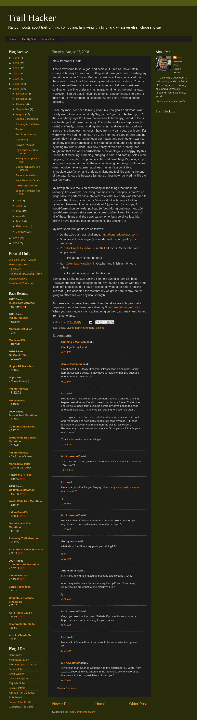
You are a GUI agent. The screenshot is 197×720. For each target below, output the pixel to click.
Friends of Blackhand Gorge (25, 273)
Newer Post (62, 704)
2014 (16, 57)
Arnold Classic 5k (20, 635)
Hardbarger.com (18, 264)
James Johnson (18, 669)
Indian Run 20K (18, 317)
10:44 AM (66, 444)
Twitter (19, 129)
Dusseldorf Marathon (22, 302)
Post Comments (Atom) (82, 711)
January (21, 231)
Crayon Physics (25, 144)
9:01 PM (66, 381)
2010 (16, 78)
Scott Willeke (16, 673)
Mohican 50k (17, 400)
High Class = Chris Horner (27, 152)
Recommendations (27, 175)
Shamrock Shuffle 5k (22, 624)
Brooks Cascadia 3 (27, 118)
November (22, 98)
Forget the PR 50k (20, 474)
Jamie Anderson (71, 364)
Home (12, 39)
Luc (63, 393)
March (20, 221)
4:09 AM (66, 599)
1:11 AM (66, 558)
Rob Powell (15, 697)
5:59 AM (66, 650)
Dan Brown (15, 655)
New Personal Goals (28, 180)
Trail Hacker (32, 17)
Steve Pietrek (17, 687)
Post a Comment (67, 688)
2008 (16, 89)
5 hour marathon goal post (122, 307)
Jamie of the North (20, 702)
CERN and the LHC (27, 185)
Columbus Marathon (79, 263)
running (89, 327)
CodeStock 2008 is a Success (28, 168)
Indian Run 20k (18, 575)
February (22, 226)
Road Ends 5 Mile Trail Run (26, 549)
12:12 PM (67, 470)
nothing (79, 327)
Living (70, 327)
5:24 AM (66, 625)
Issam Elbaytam (18, 678)
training (100, 327)
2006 (16, 243)
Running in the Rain (27, 124)
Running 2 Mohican (73, 341)
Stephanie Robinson (21, 706)
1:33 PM (66, 503)
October (21, 104)
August (20, 114)
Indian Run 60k (18, 452)
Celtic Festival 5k (20, 586)
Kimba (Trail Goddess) (22, 692)
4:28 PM (66, 352)
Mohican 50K (17, 340)
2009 (16, 83)
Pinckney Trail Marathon (24, 538)
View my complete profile (170, 101)
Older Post (138, 704)
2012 (16, 68)
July (19, 200)
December (22, 93)
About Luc (48, 39)
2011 (16, 73)
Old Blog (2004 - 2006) (22, 259)
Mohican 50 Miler (19, 463)
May (19, 210)
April (19, 216)
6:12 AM (66, 680)
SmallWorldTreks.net (21, 283)
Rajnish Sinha (17, 683)
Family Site (29, 39)
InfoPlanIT (15, 269)
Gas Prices (22, 139)
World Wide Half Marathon (25, 501)
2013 (16, 63)
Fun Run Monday (26, 134)
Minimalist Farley (19, 659)
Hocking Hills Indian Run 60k (84, 248)
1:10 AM (66, 529)
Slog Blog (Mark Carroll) (23, 664)
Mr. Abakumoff (70, 456)
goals (62, 327)
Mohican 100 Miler (20, 328)
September (23, 109)
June (19, 205)
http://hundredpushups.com (119, 234)
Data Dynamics (18, 278)
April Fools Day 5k (20, 612)
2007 (16, 238)
